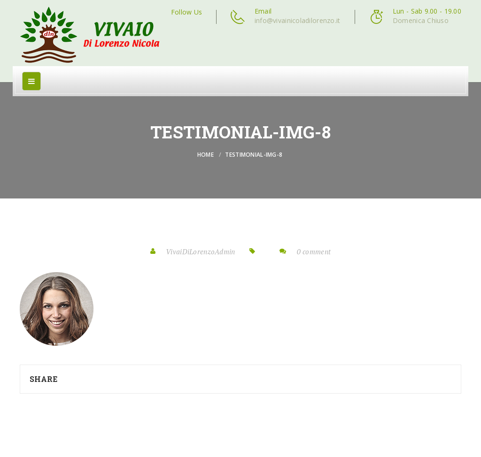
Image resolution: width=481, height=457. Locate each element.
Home (205, 155)
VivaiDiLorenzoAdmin (200, 251)
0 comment (314, 251)
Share (43, 379)
